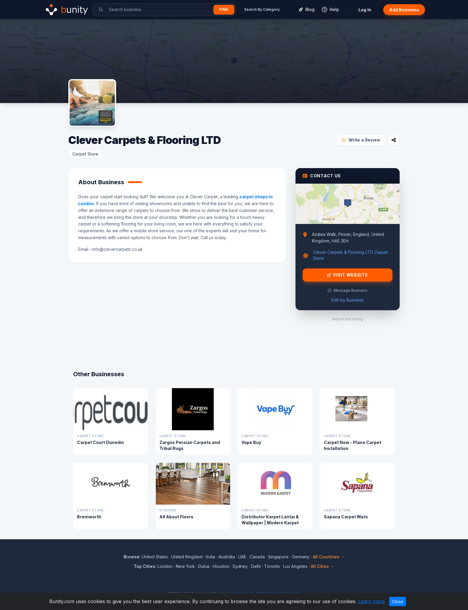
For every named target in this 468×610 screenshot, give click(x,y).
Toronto (272, 566)
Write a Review (360, 139)
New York (185, 566)
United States (155, 556)
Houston (221, 566)
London (165, 566)
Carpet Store (85, 153)
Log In (364, 9)
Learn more (371, 601)
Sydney (240, 566)
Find (223, 9)
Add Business (404, 9)
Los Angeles (295, 566)
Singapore (278, 556)
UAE (242, 556)
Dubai (204, 566)
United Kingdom (187, 556)
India (210, 556)
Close (397, 601)
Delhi (256, 566)
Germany (301, 556)
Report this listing (347, 319)
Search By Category (262, 9)
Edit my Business (347, 299)
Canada (257, 556)
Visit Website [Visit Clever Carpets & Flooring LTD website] (347, 275)
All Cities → (322, 566)
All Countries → (329, 556)
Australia (226, 556)
